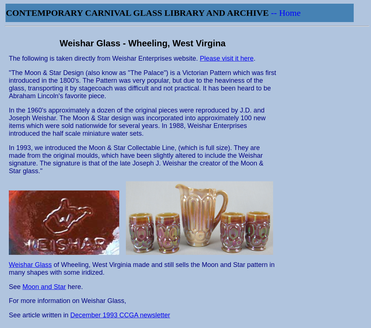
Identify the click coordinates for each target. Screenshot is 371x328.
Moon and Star (44, 286)
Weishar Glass (30, 264)
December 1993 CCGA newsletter (120, 315)
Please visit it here (227, 58)
